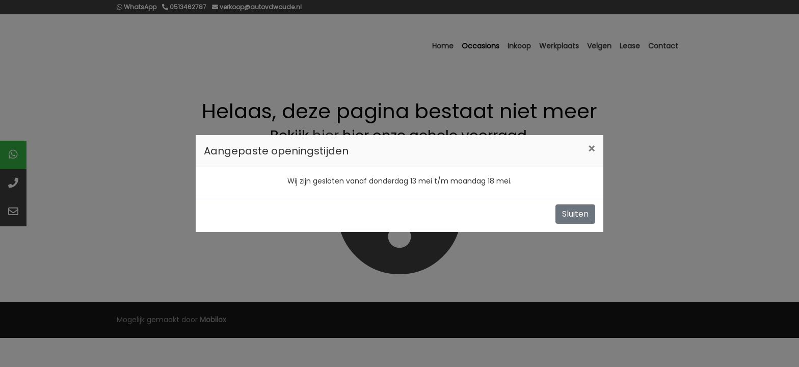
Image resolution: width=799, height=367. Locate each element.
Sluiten (575, 214)
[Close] (591, 149)
